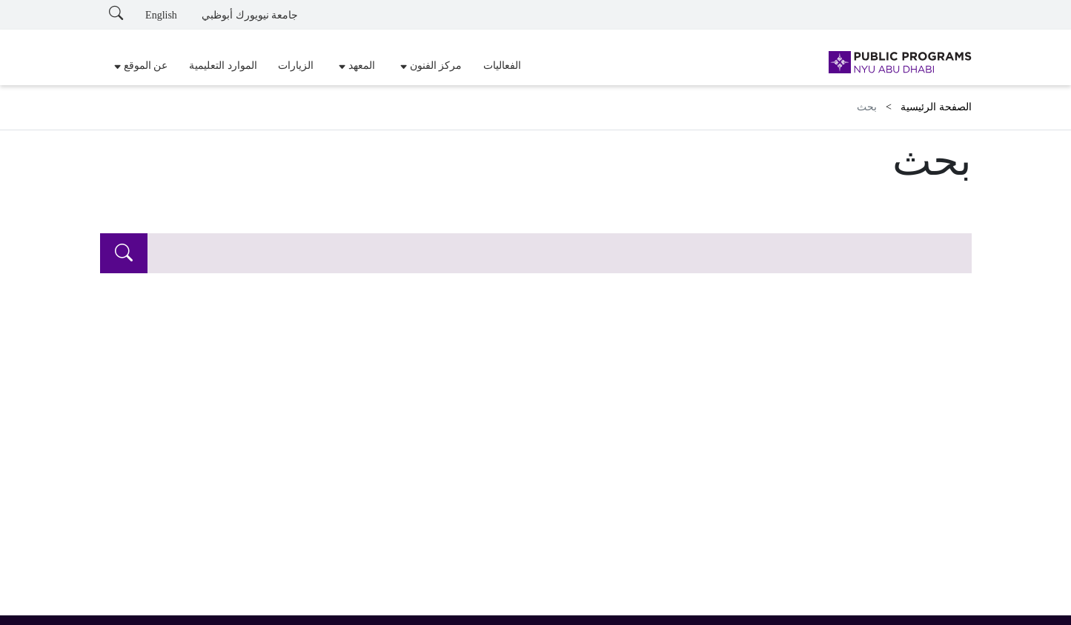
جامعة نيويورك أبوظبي (250, 15)
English (161, 15)
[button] (428, 66)
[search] (123, 253)
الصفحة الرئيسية (936, 107)
